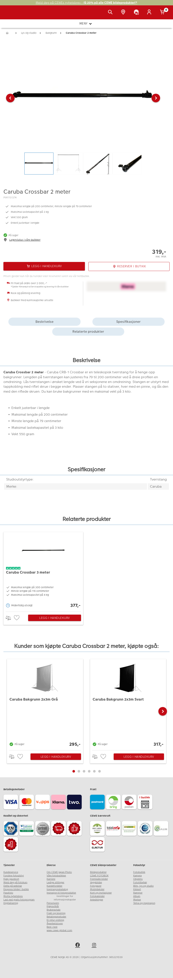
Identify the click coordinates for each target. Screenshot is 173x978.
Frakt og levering (56, 913)
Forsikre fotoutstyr (13, 875)
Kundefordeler (54, 886)
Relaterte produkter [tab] (88, 331)
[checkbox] (17, 618)
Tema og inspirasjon (144, 903)
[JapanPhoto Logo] (12, 14)
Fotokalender (97, 896)
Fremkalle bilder (99, 879)
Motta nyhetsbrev (13, 896)
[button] (10, 98)
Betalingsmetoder (56, 916)
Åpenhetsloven (55, 923)
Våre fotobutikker (56, 875)
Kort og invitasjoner (101, 892)
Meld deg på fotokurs (15, 882)
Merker (137, 899)
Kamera (137, 875)
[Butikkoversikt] (124, 12)
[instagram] (95, 946)
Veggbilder (96, 882)
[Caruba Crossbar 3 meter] (43, 570)
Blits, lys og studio (143, 886)
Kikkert (137, 889)
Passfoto (8, 892)
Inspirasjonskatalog (57, 889)
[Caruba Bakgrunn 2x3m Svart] (128, 703)
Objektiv (138, 879)
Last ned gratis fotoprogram (19, 899)
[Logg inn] (150, 12)
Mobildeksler (97, 889)
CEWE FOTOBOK (99, 875)
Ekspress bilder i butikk (16, 889)
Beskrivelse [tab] (44, 321)
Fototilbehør (140, 882)
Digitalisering (10, 903)
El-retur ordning (55, 920)
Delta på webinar (12, 886)
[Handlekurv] (163, 12)
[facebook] (78, 946)
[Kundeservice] (137, 12)
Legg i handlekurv (54, 618)
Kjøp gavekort (11, 879)
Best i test (52, 927)
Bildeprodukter (98, 872)
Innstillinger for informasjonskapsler (65, 898)
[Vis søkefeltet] (111, 12)
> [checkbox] (10, 618)
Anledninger (96, 899)
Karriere (51, 879)
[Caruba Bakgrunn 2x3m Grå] (45, 703)
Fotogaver (95, 886)
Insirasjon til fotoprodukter (61, 892)
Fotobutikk (139, 872)
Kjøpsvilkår (53, 906)
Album (136, 896)
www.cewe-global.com (59, 930)
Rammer (137, 892)
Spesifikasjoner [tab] (128, 321)
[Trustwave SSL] (27, 829)
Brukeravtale (53, 909)
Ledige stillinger (55, 882)
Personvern (53, 903)
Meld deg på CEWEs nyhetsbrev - (86, 2)
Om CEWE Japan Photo (59, 872)
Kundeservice (10, 872)
